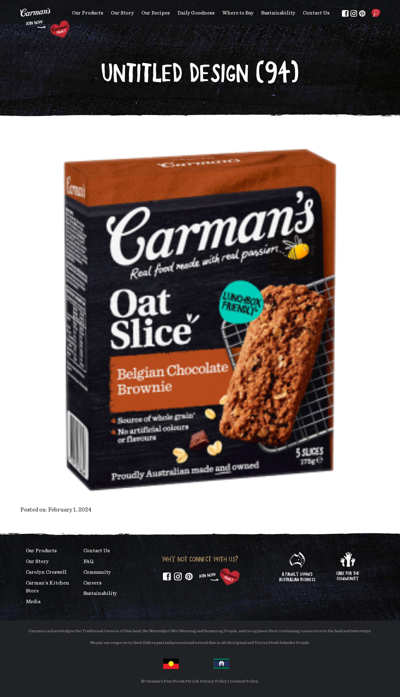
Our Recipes (155, 12)
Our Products (87, 12)
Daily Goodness (196, 12)
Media (33, 601)
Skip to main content (20, 4)
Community (97, 572)
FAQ (88, 561)
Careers (92, 582)
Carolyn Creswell (46, 572)
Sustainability (278, 12)
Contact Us (316, 12)
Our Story (122, 12)
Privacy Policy (213, 681)
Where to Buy (238, 12)
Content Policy (244, 681)
